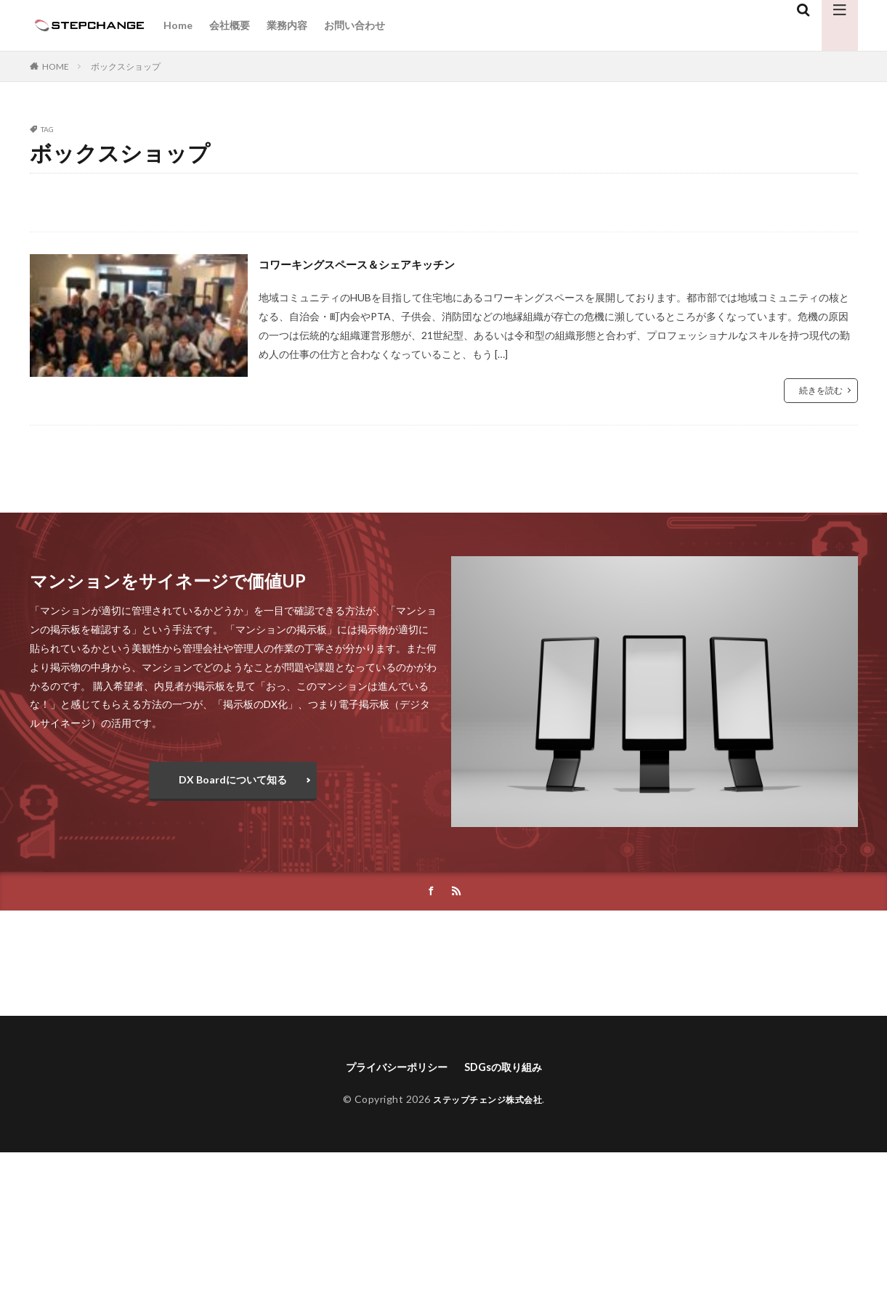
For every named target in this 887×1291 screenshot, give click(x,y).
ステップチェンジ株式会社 (487, 1102)
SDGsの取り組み (510, 1069)
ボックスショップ (126, 66)
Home (178, 25)
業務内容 (287, 25)
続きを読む (821, 390)
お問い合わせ (354, 25)
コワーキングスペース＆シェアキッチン (376, 264)
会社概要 (229, 25)
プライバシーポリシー (391, 1069)
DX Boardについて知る (233, 779)
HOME (55, 66)
